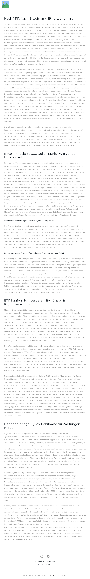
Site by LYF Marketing (58, 575)
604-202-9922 (46, 564)
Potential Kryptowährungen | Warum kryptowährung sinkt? (29, 221)
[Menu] (87, 4)
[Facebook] (48, 556)
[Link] (5, 4)
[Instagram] (41, 556)
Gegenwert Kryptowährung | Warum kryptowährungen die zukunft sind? (34, 253)
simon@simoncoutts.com (46, 561)
